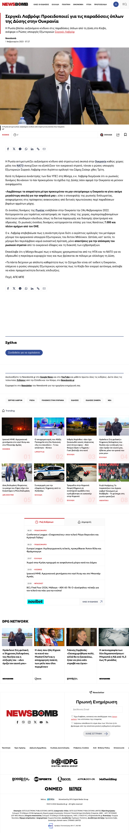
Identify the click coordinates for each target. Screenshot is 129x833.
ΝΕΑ (109, 400)
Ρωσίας (40, 210)
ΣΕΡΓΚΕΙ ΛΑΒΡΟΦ (15, 400)
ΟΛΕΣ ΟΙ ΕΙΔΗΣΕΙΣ (41, 4)
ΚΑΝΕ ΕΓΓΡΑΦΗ (97, 733)
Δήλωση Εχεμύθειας (38, 748)
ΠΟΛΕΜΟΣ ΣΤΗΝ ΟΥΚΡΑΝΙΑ (53, 400)
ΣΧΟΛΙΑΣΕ (106, 134)
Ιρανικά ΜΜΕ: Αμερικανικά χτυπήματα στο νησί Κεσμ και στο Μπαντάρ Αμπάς (16, 442)
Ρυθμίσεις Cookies (81, 748)
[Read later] (125, 135)
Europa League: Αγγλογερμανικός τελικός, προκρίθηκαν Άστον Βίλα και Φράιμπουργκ (64, 550)
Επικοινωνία (119, 748)
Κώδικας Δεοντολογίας (60, 748)
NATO (20, 165)
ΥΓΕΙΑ (88, 4)
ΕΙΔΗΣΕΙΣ (75, 400)
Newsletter (26, 385)
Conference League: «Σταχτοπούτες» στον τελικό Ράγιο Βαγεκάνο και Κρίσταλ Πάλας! (63, 536)
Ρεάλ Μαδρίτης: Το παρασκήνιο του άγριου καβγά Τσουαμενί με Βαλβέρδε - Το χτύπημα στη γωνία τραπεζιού (111, 491)
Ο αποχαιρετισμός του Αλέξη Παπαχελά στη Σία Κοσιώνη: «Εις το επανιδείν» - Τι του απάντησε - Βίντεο (48, 443)
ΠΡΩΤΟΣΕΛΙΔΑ (100, 4)
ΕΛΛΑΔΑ (55, 4)
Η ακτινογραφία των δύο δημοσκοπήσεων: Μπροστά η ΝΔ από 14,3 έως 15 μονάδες (112, 655)
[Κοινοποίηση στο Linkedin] (32, 149)
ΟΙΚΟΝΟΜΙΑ (78, 4)
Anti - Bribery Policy (101, 748)
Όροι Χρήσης (20, 748)
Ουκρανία (100, 161)
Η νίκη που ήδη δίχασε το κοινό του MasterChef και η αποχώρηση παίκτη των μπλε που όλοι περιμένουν (47, 658)
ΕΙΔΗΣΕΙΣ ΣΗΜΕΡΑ (93, 400)
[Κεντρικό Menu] (124, 4)
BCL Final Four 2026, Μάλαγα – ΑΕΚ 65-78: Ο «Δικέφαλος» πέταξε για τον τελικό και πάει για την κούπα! (63, 589)
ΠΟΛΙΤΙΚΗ (66, 4)
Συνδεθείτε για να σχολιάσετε (24, 352)
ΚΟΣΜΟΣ (5, 135)
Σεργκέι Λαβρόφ (65, 31)
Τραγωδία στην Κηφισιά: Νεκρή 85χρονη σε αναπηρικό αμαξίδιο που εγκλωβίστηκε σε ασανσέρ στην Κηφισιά (79, 491)
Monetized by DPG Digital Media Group (73, 799)
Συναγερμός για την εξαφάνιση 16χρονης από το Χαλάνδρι (47, 488)
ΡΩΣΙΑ (32, 400)
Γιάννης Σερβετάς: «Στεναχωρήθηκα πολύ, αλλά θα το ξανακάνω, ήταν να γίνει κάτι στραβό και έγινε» (80, 657)
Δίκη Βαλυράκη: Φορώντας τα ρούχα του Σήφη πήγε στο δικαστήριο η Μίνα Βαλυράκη (16, 488)
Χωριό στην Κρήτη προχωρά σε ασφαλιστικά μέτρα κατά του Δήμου (62, 562)
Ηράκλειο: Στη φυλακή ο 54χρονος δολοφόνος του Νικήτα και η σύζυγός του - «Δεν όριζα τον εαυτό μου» (16, 657)
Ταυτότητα (6, 748)
